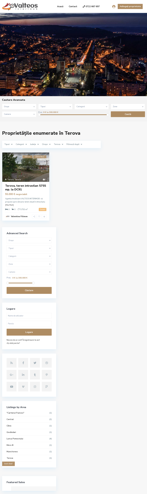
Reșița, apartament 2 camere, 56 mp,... (61, 443)
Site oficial (12, 465)
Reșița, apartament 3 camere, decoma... (62, 428)
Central (113, 316)
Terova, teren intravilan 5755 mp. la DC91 (25, 187)
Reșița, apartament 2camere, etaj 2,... (62, 456)
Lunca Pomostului (118, 335)
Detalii (42, 209)
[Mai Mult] (9, 205)
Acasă (60, 6)
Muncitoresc (115, 348)
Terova (10, 179)
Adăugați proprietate (130, 6)
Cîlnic (112, 322)
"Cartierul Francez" (118, 309)
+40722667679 (15, 456)
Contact (73, 6)
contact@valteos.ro (17, 461)
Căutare (125, 193)
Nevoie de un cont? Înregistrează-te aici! (124, 244)
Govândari (114, 329)
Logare (125, 235)
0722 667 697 (91, 6)
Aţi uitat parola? (116, 249)
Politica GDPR (134, 489)
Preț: (40, 112)
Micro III (113, 341)
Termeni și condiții (116, 489)
